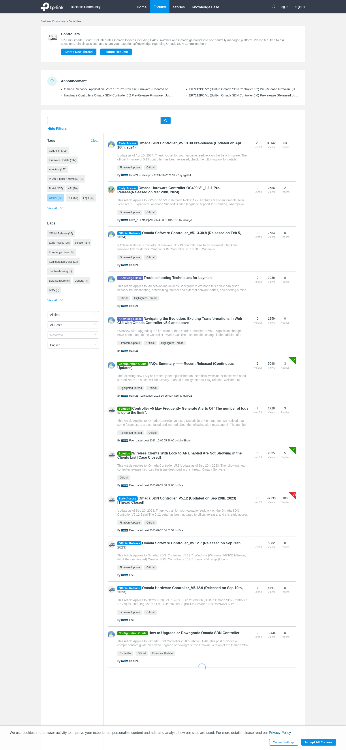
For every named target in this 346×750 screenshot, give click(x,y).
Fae (131, 440)
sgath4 (187, 175)
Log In (284, 6)
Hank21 (133, 175)
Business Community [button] (86, 7)
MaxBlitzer (185, 440)
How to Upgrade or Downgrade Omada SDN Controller (194, 633)
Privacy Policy (280, 733)
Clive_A (133, 220)
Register (299, 6)
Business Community (53, 21)
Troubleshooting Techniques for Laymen (178, 278)
